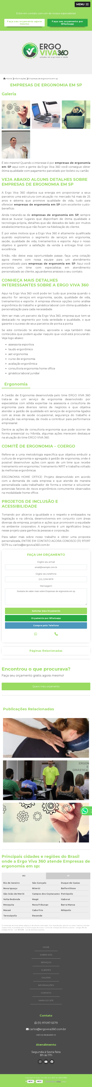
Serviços (46, 962)
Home (46, 947)
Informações (46, 985)
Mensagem (46, 586)
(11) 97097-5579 (46, 1022)
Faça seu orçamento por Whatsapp (67, 22)
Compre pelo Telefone (46, 625)
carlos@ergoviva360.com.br (46, 1029)
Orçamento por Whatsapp (46, 618)
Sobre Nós (46, 954)
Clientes (46, 970)
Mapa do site (46, 1000)
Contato (46, 993)
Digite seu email (46, 562)
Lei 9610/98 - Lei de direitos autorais (29, 930)
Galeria (46, 977)
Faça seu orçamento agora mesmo (24, 22)
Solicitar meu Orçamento (46, 611)
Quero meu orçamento (46, 686)
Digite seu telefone (46, 574)
